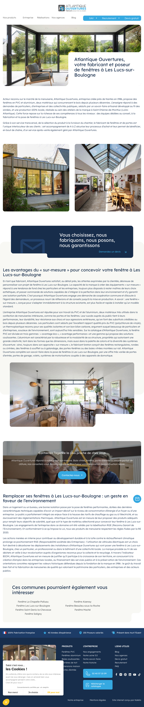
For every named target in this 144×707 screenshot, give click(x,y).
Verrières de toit (69, 662)
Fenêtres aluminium (71, 655)
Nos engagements (92, 651)
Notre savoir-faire (92, 659)
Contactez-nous (71, 475)
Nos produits (9, 17)
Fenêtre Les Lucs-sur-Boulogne (33, 605)
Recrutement (109, 18)
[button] (6, 702)
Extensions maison (71, 666)
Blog (73, 17)
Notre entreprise (75, 700)
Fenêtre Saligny (33, 613)
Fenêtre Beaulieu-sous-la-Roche (82, 605)
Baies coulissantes (71, 659)
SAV (91, 18)
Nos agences (58, 17)
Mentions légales (98, 700)
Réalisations (43, 17)
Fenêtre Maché (83, 609)
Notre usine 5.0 (90, 655)
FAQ (117, 666)
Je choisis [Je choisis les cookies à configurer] (33, 692)
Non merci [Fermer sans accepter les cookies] (13, 692)
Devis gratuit (132, 18)
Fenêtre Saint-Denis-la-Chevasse (33, 609)
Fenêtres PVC (68, 651)
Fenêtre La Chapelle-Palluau (33, 601)
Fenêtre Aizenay (82, 601)
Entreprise (28, 17)
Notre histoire (89, 662)
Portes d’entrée (69, 670)
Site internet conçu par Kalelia (126, 700)
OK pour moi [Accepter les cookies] (53, 692)
